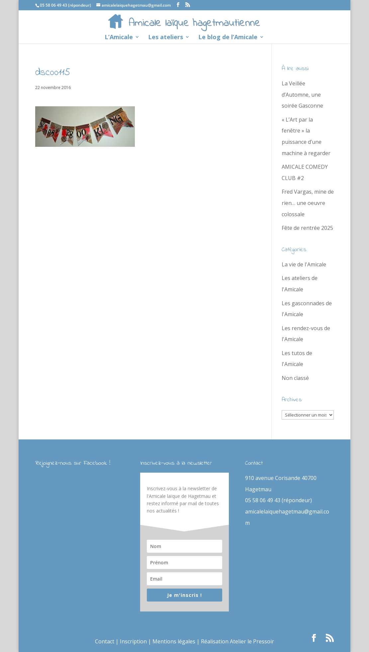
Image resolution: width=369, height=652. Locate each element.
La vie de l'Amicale (304, 264)
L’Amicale (119, 38)
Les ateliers (165, 38)
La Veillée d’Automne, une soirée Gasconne (302, 94)
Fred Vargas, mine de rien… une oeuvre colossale (308, 203)
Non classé (295, 378)
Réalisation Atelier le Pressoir (237, 641)
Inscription (133, 641)
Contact (104, 641)
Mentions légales (173, 641)
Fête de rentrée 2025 (307, 228)
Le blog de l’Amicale (227, 38)
